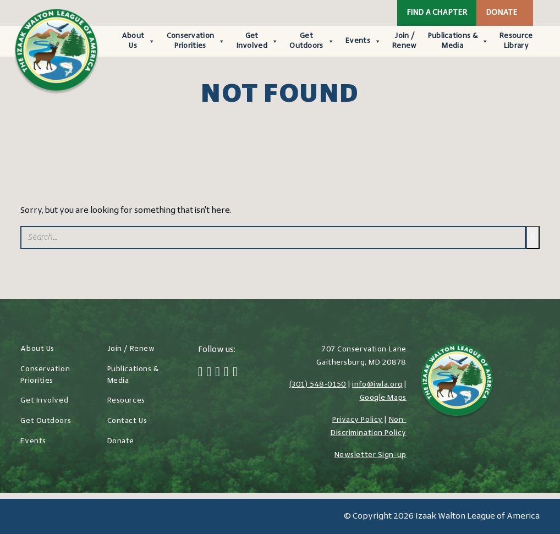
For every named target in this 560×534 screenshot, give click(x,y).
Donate (501, 13)
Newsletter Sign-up (370, 455)
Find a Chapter (437, 13)
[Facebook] (200, 372)
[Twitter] (209, 372)
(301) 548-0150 (318, 385)
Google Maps (383, 398)
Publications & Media (458, 41)
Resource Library (515, 41)
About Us (139, 41)
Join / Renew (404, 41)
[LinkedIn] (226, 372)
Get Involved (258, 41)
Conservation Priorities (196, 41)
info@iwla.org (377, 385)
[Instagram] (217, 372)
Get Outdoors (311, 41)
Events (363, 41)
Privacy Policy (357, 420)
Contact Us (127, 421)
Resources (126, 401)
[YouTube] (235, 372)
